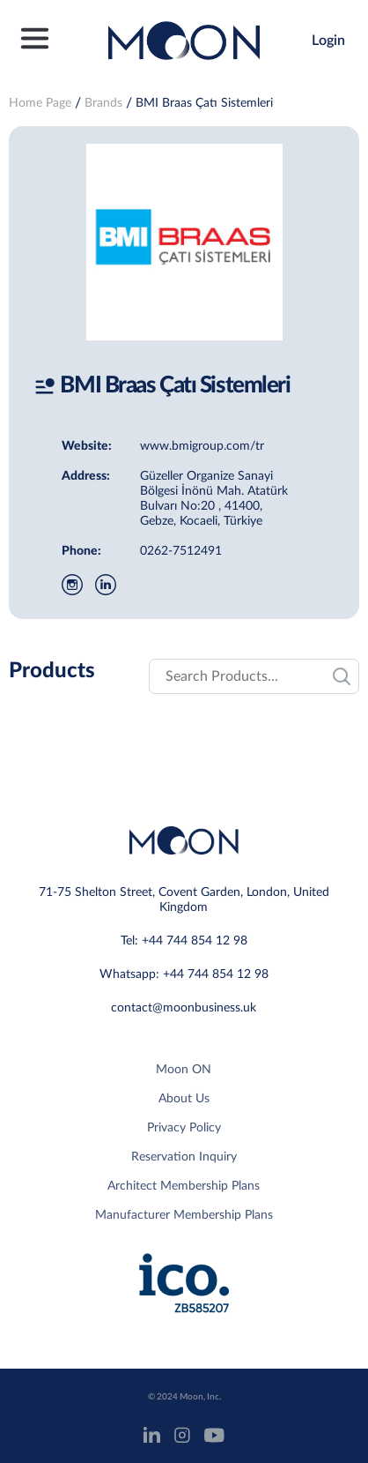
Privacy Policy (184, 1128)
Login (328, 41)
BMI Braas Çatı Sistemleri (204, 103)
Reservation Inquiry (184, 1157)
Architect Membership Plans (183, 1186)
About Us (184, 1099)
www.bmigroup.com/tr (202, 446)
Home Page (40, 103)
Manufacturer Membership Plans (184, 1215)
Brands (103, 103)
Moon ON (183, 1070)
